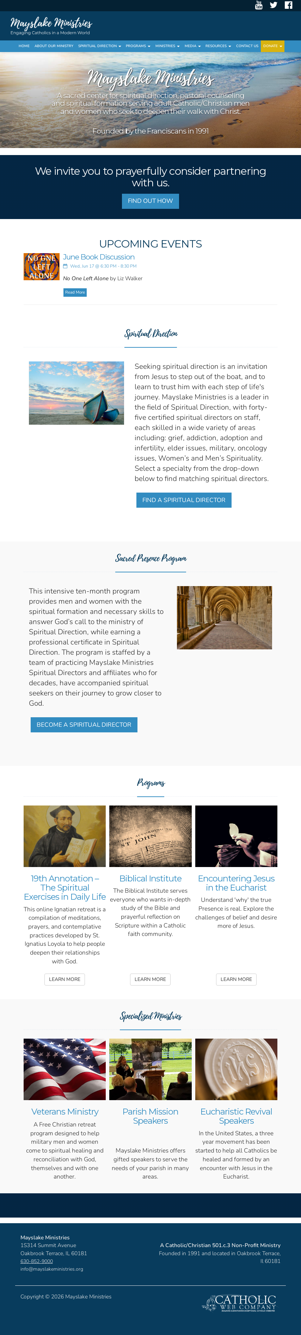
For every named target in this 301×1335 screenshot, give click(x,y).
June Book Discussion (99, 256)
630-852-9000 (36, 1261)
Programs (138, 46)
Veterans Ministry (64, 1111)
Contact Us (247, 46)
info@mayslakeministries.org (51, 1269)
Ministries (167, 46)
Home (24, 46)
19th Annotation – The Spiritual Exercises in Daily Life (65, 887)
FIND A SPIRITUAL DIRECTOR (184, 500)
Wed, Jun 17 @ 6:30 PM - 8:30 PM (100, 266)
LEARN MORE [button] (64, 979)
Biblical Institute (150, 878)
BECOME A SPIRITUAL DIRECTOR (84, 725)
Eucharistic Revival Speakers (236, 1116)
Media (193, 46)
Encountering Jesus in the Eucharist (236, 883)
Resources (218, 46)
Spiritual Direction (99, 46)
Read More (75, 292)
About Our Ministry (54, 46)
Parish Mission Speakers (150, 1116)
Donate (272, 46)
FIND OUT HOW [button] (150, 201)
